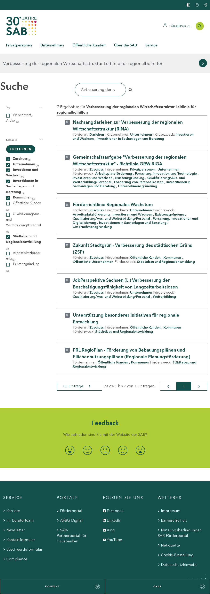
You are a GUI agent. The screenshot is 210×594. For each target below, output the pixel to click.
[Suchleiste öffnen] (200, 26)
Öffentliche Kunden (145, 239)
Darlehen (96, 116)
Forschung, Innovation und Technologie (166, 155)
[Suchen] (100, 71)
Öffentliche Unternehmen (93, 243)
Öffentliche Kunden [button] (88, 45)
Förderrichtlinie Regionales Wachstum (113, 186)
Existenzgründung (129, 159)
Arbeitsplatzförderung (113, 155)
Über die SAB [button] (125, 45)
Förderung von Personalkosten (138, 163)
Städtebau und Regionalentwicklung (166, 243)
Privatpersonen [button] (19, 45)
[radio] (70, 431)
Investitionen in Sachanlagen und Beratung (130, 120)
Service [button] (151, 45)
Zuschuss (96, 151)
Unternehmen (141, 116)
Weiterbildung (164, 278)
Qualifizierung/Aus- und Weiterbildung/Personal (111, 200)
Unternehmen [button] (52, 45)
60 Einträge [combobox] (80, 367)
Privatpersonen (142, 151)
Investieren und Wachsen (92, 159)
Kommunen (172, 239)
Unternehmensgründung (137, 167)
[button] (24, 89)
